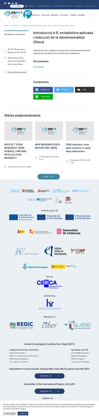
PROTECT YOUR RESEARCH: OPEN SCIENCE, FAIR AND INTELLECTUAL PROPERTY (15, 151)
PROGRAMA (38, 67)
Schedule (79, 6)
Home (6, 25)
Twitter (62, 90)
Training (73, 15)
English (88, 6)
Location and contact (62, 6)
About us (36, 15)
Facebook (43, 89)
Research (55, 15)
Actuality (81, 15)
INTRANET (31, 6)
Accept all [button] (23, 413)
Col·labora (18, 6)
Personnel (45, 15)
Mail (81, 90)
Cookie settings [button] (9, 413)
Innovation (64, 15)
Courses (14, 25)
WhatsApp (43, 96)
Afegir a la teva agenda (17, 72)
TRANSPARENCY (44, 6)
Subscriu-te (46, 376)
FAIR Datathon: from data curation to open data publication (78, 148)
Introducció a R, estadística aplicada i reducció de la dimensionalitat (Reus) (47, 25)
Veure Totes (49, 177)
